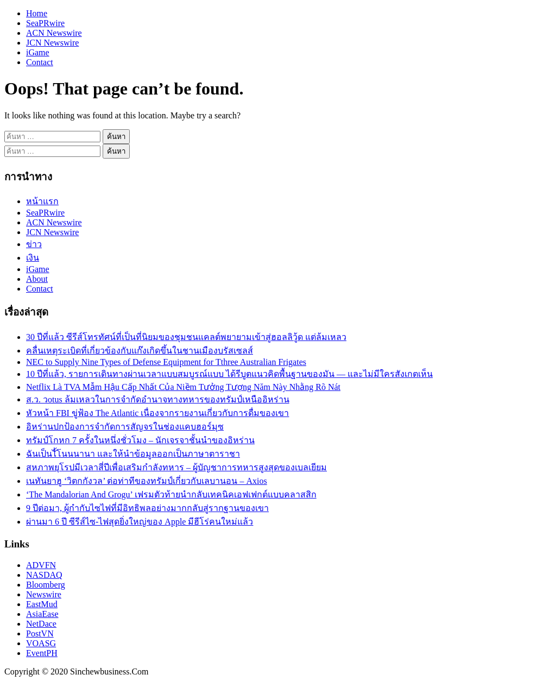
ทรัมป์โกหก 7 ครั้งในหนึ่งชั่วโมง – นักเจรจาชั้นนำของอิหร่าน (140, 440)
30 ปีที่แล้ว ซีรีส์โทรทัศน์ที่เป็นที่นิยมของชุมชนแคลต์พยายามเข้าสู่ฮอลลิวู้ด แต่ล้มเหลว (186, 337)
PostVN (40, 633)
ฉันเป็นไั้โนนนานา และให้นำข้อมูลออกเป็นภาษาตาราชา (133, 453)
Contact (39, 62)
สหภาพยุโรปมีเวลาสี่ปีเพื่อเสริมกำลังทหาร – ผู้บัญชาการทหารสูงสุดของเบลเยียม (176, 467)
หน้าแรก (42, 201)
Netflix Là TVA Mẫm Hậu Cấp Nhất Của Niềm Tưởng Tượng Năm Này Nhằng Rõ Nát (183, 387)
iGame (37, 52)
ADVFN (41, 565)
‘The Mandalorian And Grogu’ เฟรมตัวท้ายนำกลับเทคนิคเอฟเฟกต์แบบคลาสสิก (171, 494)
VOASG (41, 643)
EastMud (42, 604)
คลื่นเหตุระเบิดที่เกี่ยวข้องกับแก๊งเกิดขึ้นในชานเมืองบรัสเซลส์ (139, 350)
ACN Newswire (54, 32)
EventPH (42, 653)
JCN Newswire (52, 42)
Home (36, 13)
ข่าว (34, 244)
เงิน (32, 257)
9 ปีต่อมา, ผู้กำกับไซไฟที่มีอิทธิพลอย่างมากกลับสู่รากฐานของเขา (147, 508)
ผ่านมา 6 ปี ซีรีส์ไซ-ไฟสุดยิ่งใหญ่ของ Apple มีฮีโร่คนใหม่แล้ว (139, 521)
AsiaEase (42, 614)
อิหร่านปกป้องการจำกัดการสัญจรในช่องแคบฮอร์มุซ (125, 426)
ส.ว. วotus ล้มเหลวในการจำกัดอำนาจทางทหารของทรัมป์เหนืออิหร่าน (157, 399)
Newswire (43, 594)
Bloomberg (45, 584)
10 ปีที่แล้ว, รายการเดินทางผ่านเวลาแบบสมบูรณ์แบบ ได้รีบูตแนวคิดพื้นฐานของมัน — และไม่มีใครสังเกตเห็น (229, 374)
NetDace (41, 623)
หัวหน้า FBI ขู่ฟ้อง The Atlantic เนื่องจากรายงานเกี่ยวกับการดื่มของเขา (157, 413)
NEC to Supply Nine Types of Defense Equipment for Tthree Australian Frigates (166, 362)
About (37, 278)
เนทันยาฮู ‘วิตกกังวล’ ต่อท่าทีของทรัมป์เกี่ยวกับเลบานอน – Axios (146, 480)
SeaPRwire (45, 23)
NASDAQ (44, 574)
